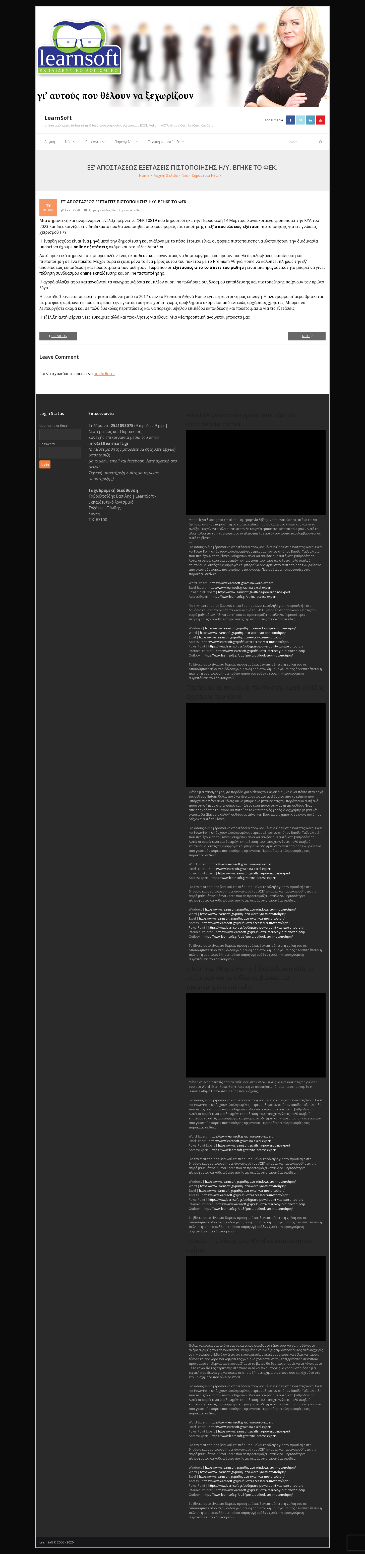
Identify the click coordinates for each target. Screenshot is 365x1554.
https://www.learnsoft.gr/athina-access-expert (244, 596)
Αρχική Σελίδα (166, 175)
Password (47, 444)
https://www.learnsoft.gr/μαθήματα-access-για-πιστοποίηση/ (245, 641)
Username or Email (53, 425)
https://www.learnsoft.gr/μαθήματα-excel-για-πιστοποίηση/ (241, 637)
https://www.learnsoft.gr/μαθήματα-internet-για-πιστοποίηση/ (260, 650)
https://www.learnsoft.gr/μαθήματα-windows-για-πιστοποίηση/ (250, 628)
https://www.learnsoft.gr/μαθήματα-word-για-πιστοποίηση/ (243, 632)
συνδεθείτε (104, 373)
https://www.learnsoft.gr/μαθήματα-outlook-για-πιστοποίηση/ (248, 655)
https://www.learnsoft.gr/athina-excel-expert (240, 587)
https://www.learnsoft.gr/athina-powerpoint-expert (254, 592)
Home (144, 175)
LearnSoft (72, 210)
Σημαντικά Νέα (205, 175)
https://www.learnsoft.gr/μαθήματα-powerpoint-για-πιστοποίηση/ (255, 646)
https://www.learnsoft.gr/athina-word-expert (241, 583)
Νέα (184, 175)
